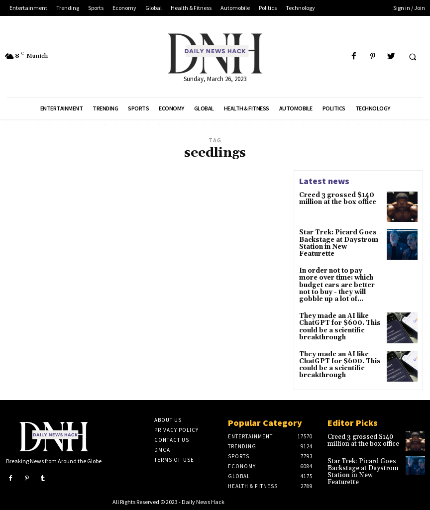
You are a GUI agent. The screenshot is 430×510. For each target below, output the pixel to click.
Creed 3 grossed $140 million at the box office (336, 198)
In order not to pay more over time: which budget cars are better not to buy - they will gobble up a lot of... (339, 285)
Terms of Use (174, 458)
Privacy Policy (176, 428)
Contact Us (171, 438)
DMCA (162, 448)
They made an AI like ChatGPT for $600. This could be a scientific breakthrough (338, 324)
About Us (168, 418)
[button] (412, 56)
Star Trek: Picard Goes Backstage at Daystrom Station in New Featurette (339, 239)
